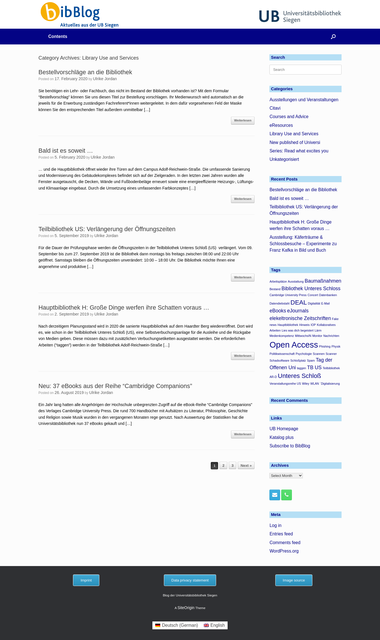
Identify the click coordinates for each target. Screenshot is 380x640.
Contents (57, 36)
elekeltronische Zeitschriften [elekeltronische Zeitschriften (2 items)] (300, 318)
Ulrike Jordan (105, 78)
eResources (281, 125)
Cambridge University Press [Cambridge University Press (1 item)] (287, 295)
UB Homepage (283, 428)
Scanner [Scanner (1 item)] (331, 353)
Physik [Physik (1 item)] (335, 346)
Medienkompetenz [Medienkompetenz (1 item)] (281, 335)
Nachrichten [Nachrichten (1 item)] (331, 335)
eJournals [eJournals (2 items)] (298, 311)
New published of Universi (294, 142)
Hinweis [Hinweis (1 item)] (304, 324)
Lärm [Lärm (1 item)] (318, 330)
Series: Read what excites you (298, 150)
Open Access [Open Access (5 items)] (293, 344)
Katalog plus (281, 437)
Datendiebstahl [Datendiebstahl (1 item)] (279, 303)
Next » (246, 465)
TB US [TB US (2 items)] (314, 367)
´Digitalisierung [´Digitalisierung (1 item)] (330, 383)
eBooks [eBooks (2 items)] (277, 311)
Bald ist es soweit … (65, 150)
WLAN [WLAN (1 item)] (314, 383)
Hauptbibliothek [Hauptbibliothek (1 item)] (288, 324)
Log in (275, 525)
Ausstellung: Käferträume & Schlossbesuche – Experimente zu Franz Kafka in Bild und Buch (302, 244)
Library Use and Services (293, 133)
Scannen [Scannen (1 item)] (319, 353)
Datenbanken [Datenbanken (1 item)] (328, 295)
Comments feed (284, 542)
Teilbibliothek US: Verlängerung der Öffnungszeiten (106, 229)
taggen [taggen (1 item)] (301, 368)
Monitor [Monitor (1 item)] (317, 335)
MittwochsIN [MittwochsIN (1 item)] (303, 335)
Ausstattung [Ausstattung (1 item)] (296, 281)
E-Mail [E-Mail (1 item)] (325, 303)
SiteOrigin (185, 608)
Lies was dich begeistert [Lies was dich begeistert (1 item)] (298, 330)
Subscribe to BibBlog (289, 445)
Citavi (274, 108)
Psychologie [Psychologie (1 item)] (304, 353)
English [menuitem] (217, 625)
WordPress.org (284, 551)
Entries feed (281, 533)
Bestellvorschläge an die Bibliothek (85, 72)
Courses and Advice (288, 116)
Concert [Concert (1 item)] (313, 295)
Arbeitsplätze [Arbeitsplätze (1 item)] (278, 281)
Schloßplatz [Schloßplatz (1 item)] (298, 360)
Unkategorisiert (284, 159)
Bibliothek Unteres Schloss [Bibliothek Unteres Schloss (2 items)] (310, 288)
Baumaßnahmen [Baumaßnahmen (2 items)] (323, 281)
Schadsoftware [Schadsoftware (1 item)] (279, 360)
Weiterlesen (242, 120)
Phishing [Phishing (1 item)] (325, 346)
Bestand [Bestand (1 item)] (274, 289)
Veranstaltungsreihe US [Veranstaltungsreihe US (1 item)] (285, 383)
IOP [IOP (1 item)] (313, 324)
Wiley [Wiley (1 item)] (305, 383)
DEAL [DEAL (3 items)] (298, 302)
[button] (333, 36)
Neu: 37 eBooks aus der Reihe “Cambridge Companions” (115, 385)
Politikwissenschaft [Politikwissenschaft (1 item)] (281, 353)
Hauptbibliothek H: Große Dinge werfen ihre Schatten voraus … (123, 307)
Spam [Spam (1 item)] (311, 360)
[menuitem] (176, 625)
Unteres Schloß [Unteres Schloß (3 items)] (299, 375)
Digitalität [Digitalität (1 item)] (314, 303)
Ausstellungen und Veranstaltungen (303, 99)
